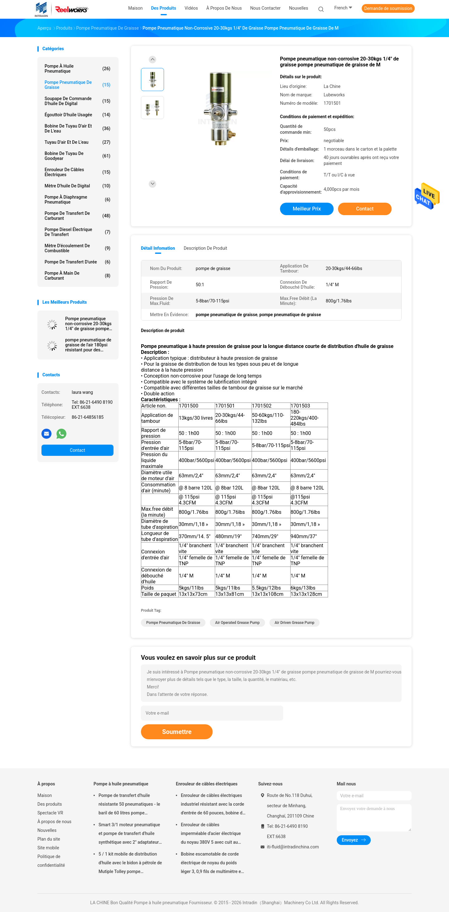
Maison (44, 795)
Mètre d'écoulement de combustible (77, 248)
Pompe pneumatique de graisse (77, 85)
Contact (77, 450)
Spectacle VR (50, 812)
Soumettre (176, 732)
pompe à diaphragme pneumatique (77, 200)
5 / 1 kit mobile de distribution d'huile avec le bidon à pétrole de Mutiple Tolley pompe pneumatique (130, 864)
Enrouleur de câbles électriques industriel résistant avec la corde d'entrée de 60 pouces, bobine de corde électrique (213, 805)
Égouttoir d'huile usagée (77, 115)
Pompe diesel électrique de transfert (77, 232)
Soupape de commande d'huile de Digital (77, 101)
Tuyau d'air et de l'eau (77, 142)
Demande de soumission (388, 8)
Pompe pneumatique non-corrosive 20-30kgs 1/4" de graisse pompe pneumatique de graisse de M (88, 323)
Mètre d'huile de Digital (77, 186)
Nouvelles (46, 830)
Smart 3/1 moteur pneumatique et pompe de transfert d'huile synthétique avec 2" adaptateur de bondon (129, 834)
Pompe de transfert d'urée (77, 262)
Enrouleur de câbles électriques (77, 172)
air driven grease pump (295, 622)
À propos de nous (54, 821)
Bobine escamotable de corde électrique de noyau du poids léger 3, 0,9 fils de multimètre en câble (212, 864)
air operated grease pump (237, 622)
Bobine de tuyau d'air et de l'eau (77, 128)
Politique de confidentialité (51, 861)
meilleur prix (307, 209)
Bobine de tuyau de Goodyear (77, 156)
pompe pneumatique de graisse (173, 622)
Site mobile (48, 847)
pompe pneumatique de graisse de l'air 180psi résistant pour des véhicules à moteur (88, 344)
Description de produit (205, 248)
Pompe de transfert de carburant (77, 216)
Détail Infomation (158, 248)
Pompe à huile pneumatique (77, 69)
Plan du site (48, 839)
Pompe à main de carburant (77, 276)
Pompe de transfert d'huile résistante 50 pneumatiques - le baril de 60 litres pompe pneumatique (129, 805)
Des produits (49, 804)
